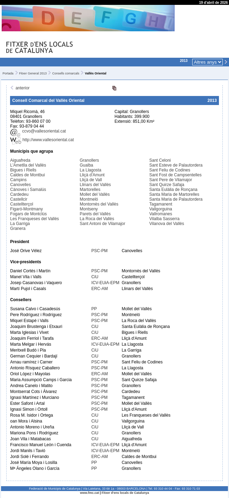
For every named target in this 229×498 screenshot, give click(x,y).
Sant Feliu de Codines (169, 170)
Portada (8, 73)
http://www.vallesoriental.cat (42, 139)
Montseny (89, 209)
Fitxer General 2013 (33, 73)
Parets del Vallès (95, 213)
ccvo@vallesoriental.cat (38, 131)
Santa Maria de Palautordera (175, 199)
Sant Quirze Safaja (166, 184)
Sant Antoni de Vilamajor (102, 223)
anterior (19, 88)
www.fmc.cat (89, 493)
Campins (18, 179)
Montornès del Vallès (99, 204)
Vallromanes (160, 213)
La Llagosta (90, 170)
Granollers (89, 160)
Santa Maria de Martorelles (174, 194)
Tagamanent (160, 204)
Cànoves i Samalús (28, 189)
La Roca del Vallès (97, 218)
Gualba (86, 165)
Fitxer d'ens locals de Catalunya (125, 493)
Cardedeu (19, 194)
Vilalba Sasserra (164, 218)
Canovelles (20, 184)
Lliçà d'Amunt (92, 174)
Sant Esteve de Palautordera (175, 165)
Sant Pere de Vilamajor (170, 179)
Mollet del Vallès (95, 194)
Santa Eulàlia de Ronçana (173, 189)
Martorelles (90, 189)
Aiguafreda (20, 160)
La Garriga (20, 223)
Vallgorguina (160, 209)
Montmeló (89, 199)
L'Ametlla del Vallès (28, 165)
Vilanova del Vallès (166, 223)
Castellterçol (21, 204)
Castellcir (18, 199)
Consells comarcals (65, 73)
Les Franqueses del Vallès (34, 218)
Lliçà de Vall (91, 179)
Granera (17, 228)
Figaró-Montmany (26, 209)
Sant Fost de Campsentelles (175, 174)
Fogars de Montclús (28, 213)
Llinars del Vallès (95, 184)
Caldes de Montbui (27, 174)
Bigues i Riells (23, 170)
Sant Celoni (160, 160)
